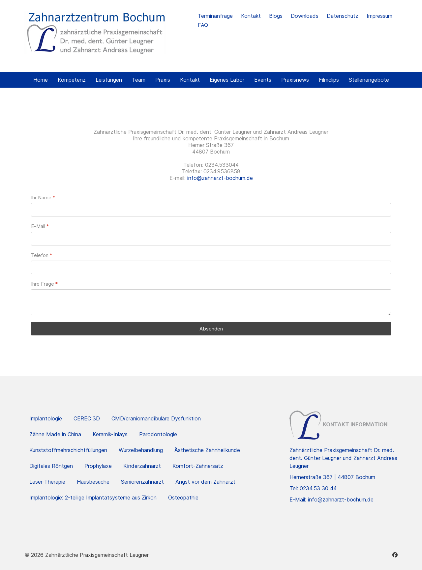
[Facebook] (395, 555)
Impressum (379, 16)
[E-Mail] (211, 238)
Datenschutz (342, 16)
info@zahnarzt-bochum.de (220, 178)
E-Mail (40, 226)
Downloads (304, 16)
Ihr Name (43, 197)
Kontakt (251, 16)
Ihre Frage (44, 284)
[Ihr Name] (211, 209)
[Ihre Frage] (211, 302)
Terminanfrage (215, 16)
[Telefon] (211, 267)
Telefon (41, 255)
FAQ (203, 25)
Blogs (276, 16)
